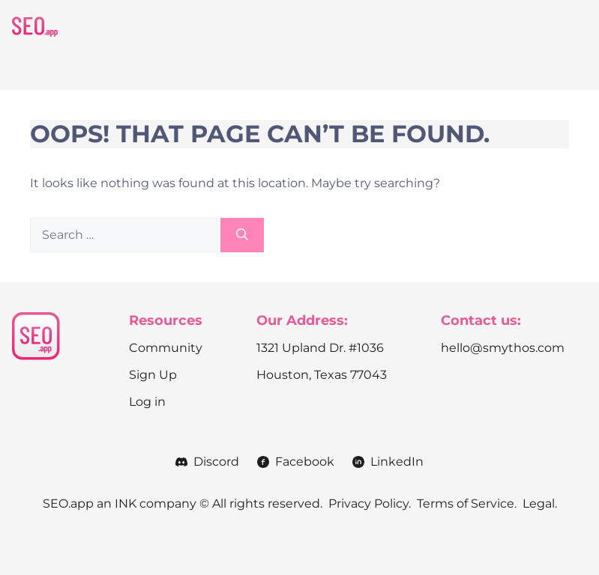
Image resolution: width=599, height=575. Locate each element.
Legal (539, 503)
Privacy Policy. (369, 503)
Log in (147, 402)
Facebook (304, 461)
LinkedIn (397, 461)
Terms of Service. (467, 503)
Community (165, 348)
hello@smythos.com (503, 348)
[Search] (242, 235)
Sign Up (153, 375)
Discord (216, 461)
